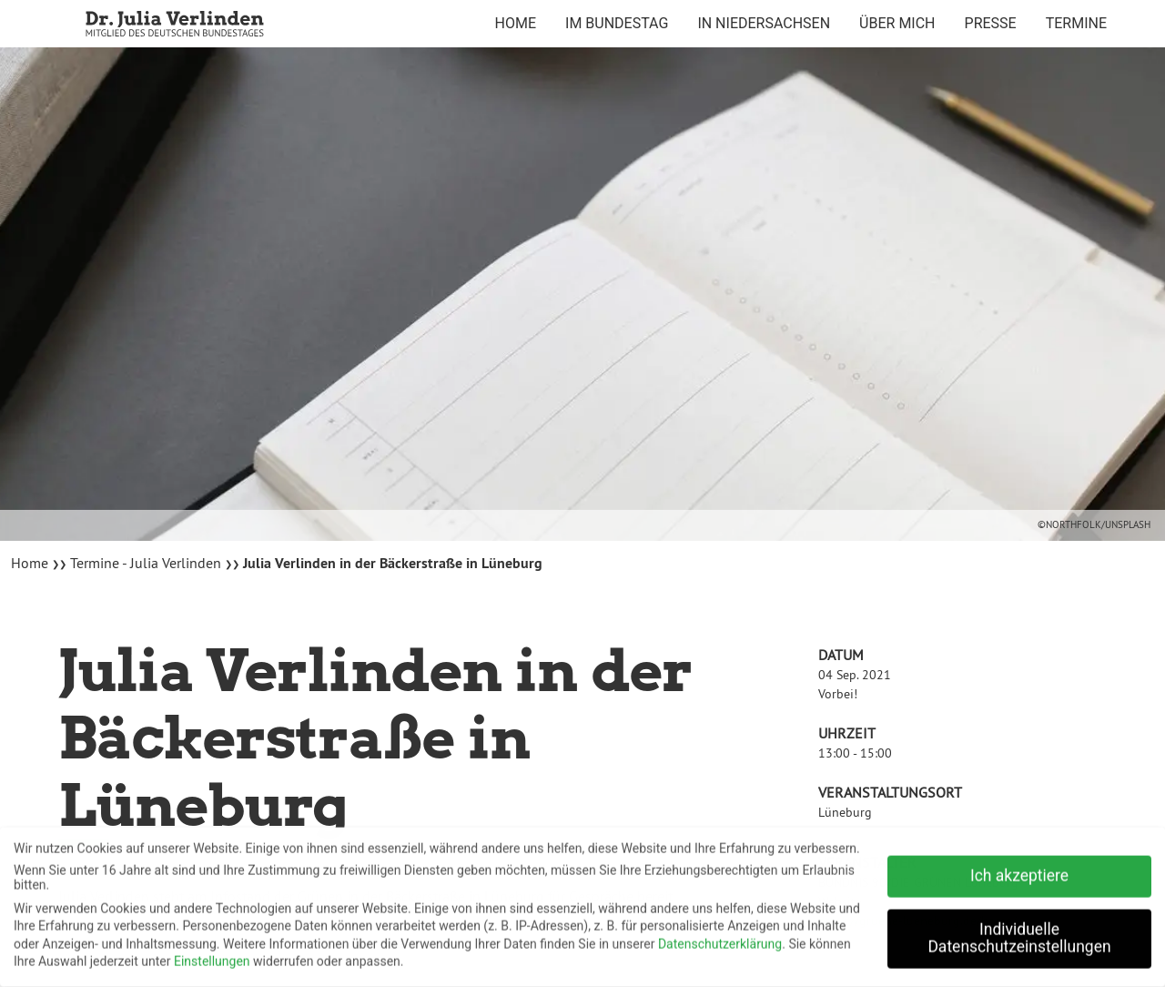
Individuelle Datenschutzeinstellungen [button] (1018, 934)
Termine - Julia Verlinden (145, 563)
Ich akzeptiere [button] (1019, 871)
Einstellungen (212, 957)
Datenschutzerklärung (720, 939)
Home (31, 563)
